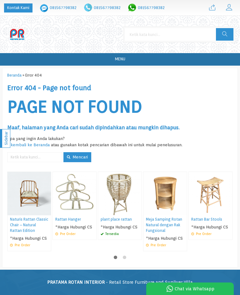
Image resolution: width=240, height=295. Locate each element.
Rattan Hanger (68, 219)
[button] (224, 34)
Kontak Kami (18, 7)
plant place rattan (116, 219)
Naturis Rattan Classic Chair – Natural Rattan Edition (29, 225)
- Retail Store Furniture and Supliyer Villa (120, 282)
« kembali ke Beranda (28, 144)
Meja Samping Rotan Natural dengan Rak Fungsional (164, 225)
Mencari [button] (77, 156)
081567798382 (63, 7)
